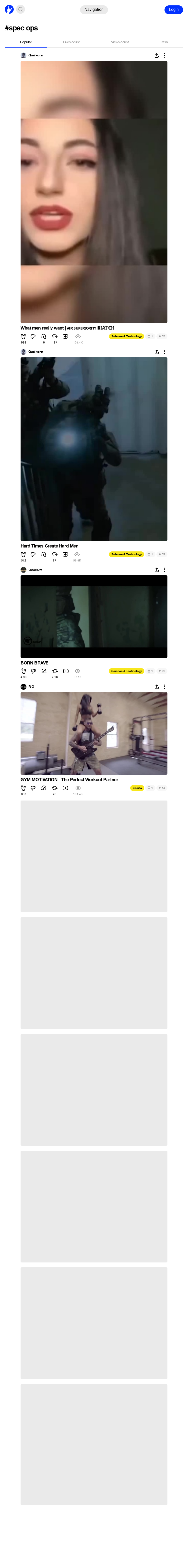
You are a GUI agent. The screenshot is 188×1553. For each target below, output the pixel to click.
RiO (31, 686)
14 (162, 788)
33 (162, 554)
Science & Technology (126, 336)
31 (162, 671)
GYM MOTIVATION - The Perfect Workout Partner (69, 780)
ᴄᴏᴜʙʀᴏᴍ (35, 570)
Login (174, 9)
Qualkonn (35, 55)
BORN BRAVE (34, 663)
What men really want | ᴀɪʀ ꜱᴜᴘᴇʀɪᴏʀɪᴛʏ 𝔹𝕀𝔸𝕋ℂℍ (67, 328)
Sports (137, 788)
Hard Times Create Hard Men (50, 546)
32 (162, 336)
